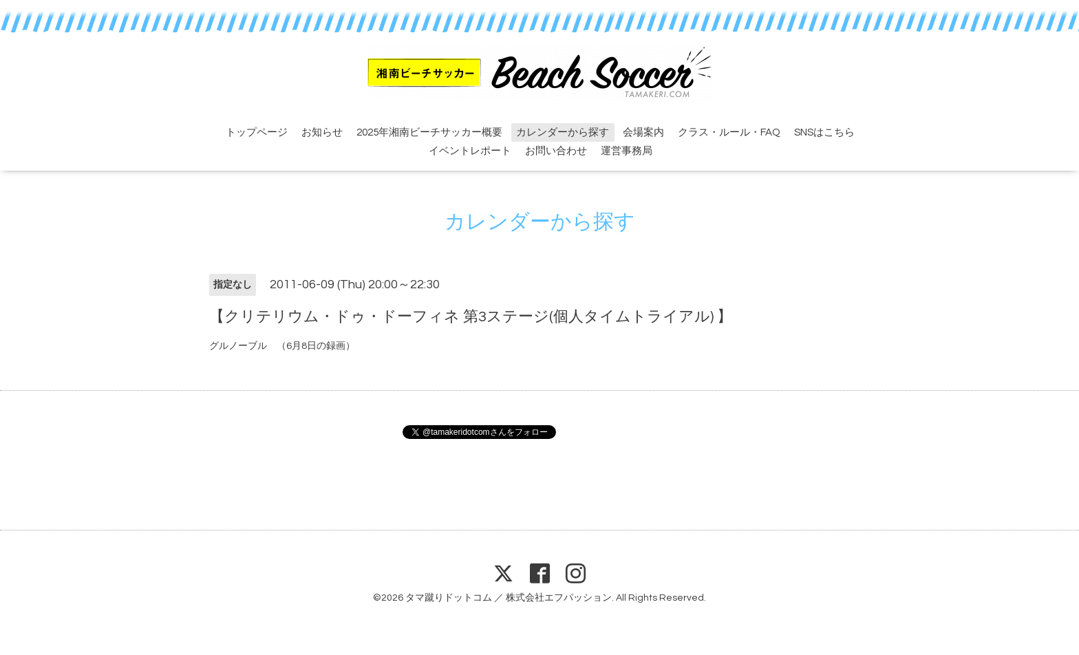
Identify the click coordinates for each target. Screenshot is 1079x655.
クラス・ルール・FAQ (729, 132)
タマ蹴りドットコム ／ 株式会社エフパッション (508, 598)
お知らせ (322, 132)
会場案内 (643, 132)
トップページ (257, 132)
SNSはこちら (824, 132)
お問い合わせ (556, 151)
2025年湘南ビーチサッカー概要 (429, 132)
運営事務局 (626, 151)
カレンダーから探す (562, 132)
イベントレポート (470, 151)
